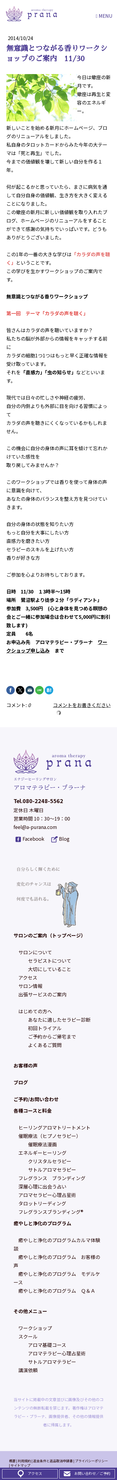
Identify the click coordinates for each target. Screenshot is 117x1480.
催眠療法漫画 (42, 1144)
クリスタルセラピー (49, 1161)
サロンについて (35, 952)
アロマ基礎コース (47, 1344)
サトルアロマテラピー (52, 1361)
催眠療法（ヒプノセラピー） (49, 1135)
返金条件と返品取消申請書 (53, 1460)
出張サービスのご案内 (42, 994)
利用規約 (24, 1460)
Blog (64, 838)
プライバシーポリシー (91, 1460)
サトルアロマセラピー (52, 1169)
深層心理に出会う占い (42, 1186)
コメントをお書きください (82, 705)
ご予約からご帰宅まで (52, 1036)
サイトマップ (20, 1465)
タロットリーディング (42, 1203)
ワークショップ (35, 1328)
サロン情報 (30, 985)
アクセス (27, 977)
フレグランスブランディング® (50, 1211)
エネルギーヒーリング (42, 1152)
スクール (28, 1336)
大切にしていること (49, 969)
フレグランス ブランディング (51, 1178)
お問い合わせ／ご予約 (92, 1473)
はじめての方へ (35, 1011)
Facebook (33, 838)
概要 (12, 1460)
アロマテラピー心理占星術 (57, 1353)
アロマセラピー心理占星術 (47, 1194)
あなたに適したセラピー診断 (59, 1019)
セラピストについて (49, 960)
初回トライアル (45, 1028)
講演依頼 (28, 1370)
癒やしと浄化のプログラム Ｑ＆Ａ (56, 1290)
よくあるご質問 (45, 1044)
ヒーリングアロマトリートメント (54, 1127)
